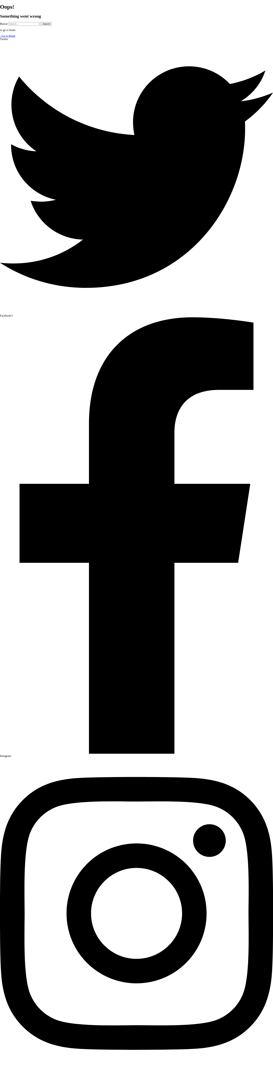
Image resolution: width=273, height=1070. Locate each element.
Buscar (4, 23)
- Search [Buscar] (45, 24)
